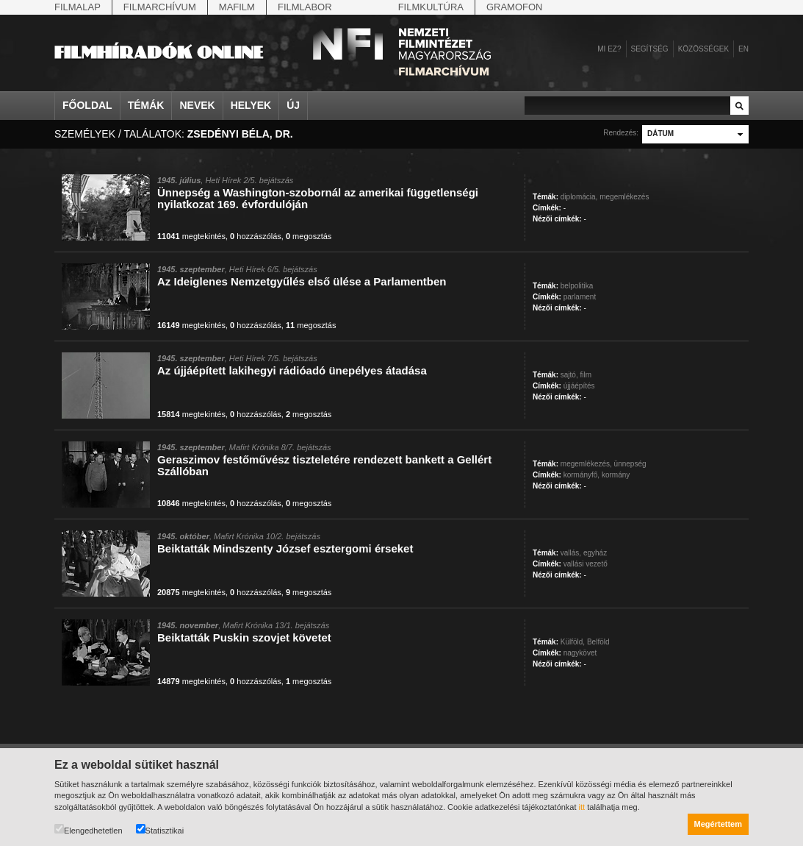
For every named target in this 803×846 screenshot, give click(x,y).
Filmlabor (305, 7)
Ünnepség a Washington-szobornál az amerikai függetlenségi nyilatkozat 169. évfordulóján (317, 198)
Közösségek (703, 49)
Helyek (251, 105)
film (585, 375)
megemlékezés (624, 197)
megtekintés (191, 236)
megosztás (308, 236)
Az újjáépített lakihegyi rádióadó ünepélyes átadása (292, 370)
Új (293, 105)
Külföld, (573, 642)
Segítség (650, 49)
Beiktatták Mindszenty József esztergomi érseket (285, 548)
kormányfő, (581, 475)
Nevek (197, 105)
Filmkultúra (431, 7)
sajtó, (569, 375)
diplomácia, (579, 197)
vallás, (571, 553)
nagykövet (580, 653)
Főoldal (87, 105)
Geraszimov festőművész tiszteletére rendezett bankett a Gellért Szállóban (324, 465)
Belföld (598, 642)
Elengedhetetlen (88, 829)
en (743, 49)
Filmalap (77, 7)
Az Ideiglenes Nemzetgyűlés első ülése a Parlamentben (301, 281)
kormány (616, 475)
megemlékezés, (586, 464)
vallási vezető (585, 564)
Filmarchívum (159, 7)
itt (582, 807)
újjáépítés (579, 386)
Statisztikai (160, 829)
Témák (146, 105)
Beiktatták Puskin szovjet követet (244, 637)
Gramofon (514, 7)
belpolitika (577, 286)
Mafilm (237, 7)
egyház (595, 553)
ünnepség (630, 464)
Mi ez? (609, 49)
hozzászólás (255, 236)
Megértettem (718, 824)
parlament (579, 297)
